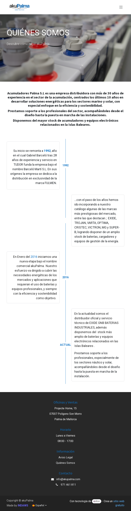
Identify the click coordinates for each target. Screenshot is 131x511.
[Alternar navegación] (121, 7)
